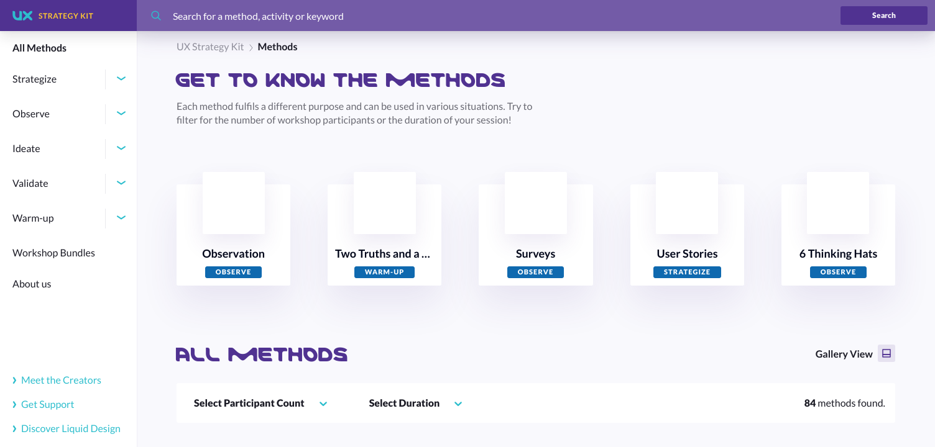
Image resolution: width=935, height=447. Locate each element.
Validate (30, 183)
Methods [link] (278, 47)
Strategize (34, 79)
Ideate (26, 149)
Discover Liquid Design (66, 429)
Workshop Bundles (53, 253)
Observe (31, 114)
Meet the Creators (56, 380)
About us (32, 284)
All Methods (39, 48)
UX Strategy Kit (210, 47)
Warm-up (33, 218)
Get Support (43, 404)
